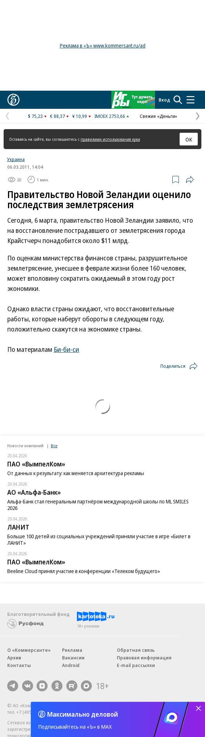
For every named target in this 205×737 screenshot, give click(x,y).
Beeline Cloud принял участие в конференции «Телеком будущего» (83, 571)
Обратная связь (136, 650)
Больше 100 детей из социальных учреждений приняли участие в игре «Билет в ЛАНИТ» (98, 539)
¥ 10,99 (79, 116)
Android (70, 665)
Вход (164, 99)
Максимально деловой (82, 714)
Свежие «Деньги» (158, 116)
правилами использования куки (110, 139)
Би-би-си (66, 349)
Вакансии (73, 657)
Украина (16, 159)
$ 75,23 (35, 116)
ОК (188, 139)
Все (54, 445)
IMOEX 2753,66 (109, 116)
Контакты (19, 665)
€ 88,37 (57, 116)
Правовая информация (144, 657)
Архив (14, 657)
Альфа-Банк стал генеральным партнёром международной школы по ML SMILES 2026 (98, 504)
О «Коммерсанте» (29, 650)
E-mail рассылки (136, 665)
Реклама (72, 650)
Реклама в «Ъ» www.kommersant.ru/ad (102, 45)
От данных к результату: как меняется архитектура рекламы (75, 473)
